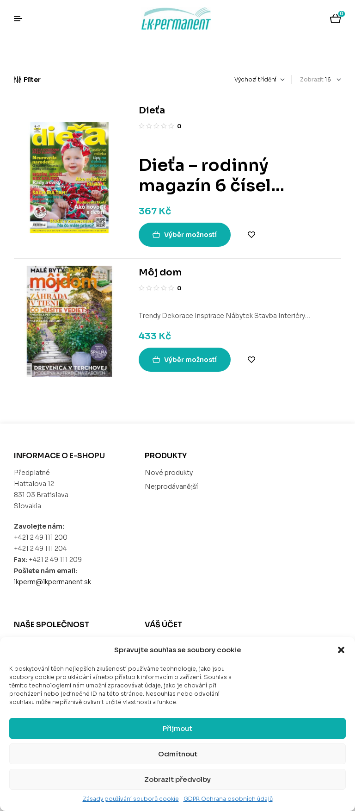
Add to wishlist (251, 234)
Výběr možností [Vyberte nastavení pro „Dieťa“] (190, 235)
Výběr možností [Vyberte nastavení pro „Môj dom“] (190, 360)
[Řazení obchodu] (222, 79)
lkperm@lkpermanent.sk (52, 582)
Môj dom (160, 272)
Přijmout (177, 728)
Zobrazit (312, 79)
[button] (341, 650)
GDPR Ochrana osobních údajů (228, 798)
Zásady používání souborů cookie (131, 798)
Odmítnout (177, 753)
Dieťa (152, 110)
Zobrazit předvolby (177, 779)
